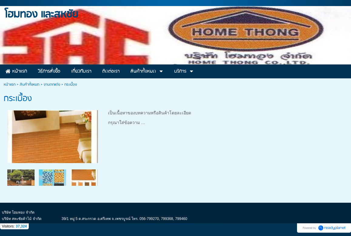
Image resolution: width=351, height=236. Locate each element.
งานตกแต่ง (52, 84)
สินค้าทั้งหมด (29, 84)
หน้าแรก (9, 84)
